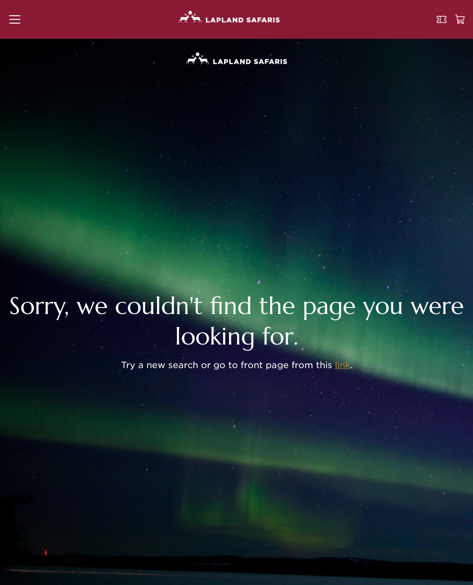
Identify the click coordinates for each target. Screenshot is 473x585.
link (342, 365)
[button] (15, 19)
